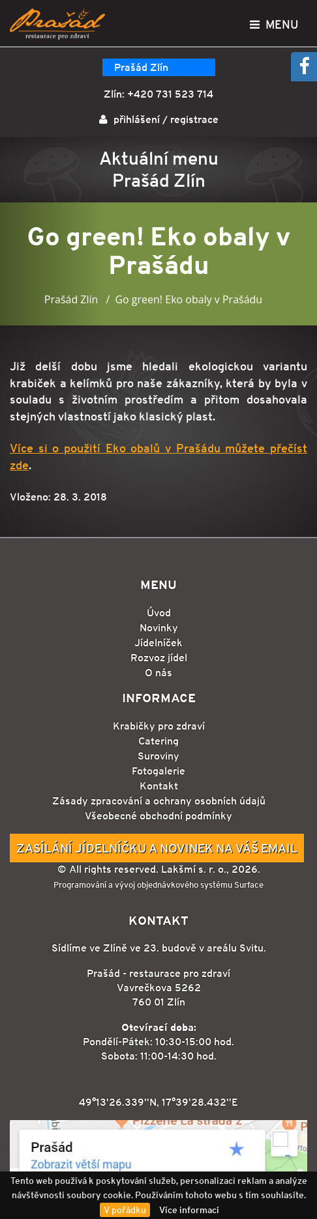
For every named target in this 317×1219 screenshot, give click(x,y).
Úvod (159, 613)
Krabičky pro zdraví (159, 726)
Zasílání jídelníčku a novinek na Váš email (156, 848)
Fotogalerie (158, 771)
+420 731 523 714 (170, 94)
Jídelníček (158, 643)
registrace (194, 119)
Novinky (159, 628)
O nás (158, 672)
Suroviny (158, 756)
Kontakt (159, 786)
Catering (158, 741)
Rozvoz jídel (158, 657)
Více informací (189, 1210)
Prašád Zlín (141, 67)
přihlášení (136, 119)
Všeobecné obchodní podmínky (158, 816)
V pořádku (125, 1210)
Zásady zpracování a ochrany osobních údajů (158, 801)
